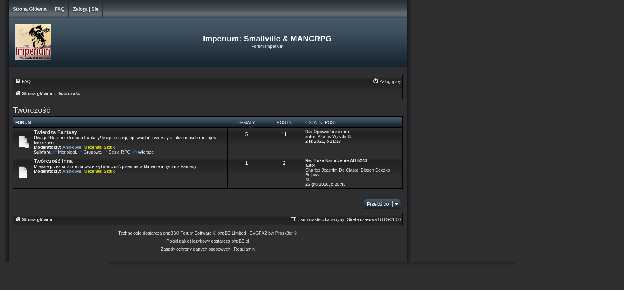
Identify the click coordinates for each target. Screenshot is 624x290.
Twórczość (31, 110)
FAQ (60, 9)
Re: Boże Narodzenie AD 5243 (336, 160)
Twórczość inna (53, 161)
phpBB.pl (240, 241)
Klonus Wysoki (332, 136)
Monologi (64, 152)
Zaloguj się (85, 9)
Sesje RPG (117, 152)
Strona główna (30, 9)
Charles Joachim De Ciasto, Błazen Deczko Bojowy (347, 172)
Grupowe (89, 152)
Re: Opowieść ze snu (327, 131)
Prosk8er (284, 233)
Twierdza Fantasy (55, 132)
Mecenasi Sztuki (99, 147)
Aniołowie (71, 147)
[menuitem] (23, 81)
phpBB (169, 233)
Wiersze (143, 152)
